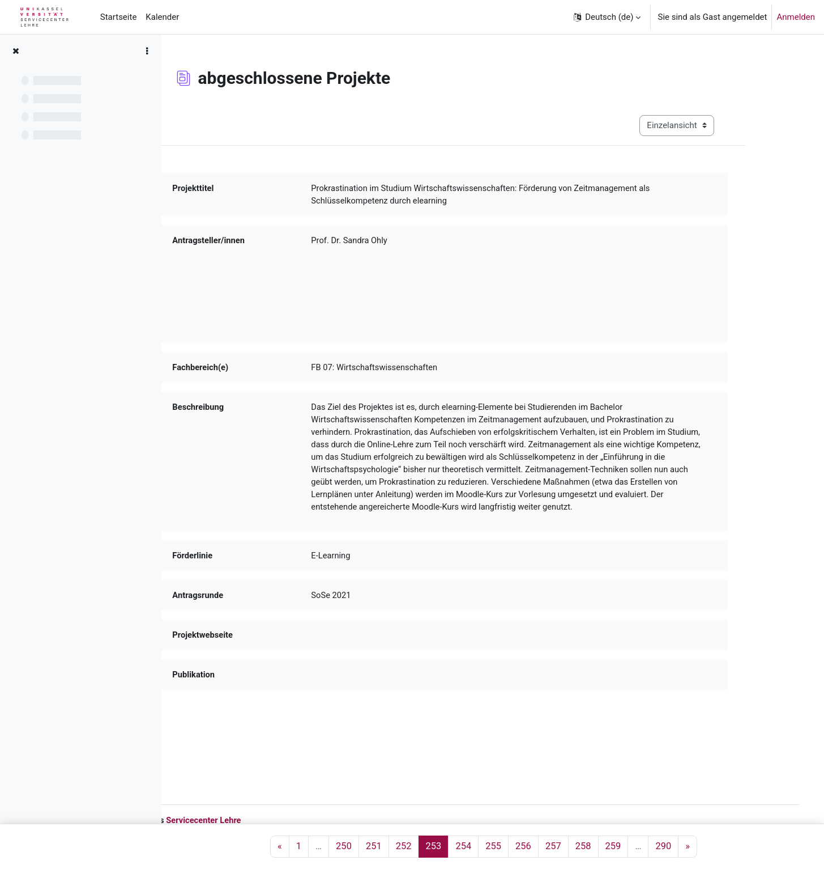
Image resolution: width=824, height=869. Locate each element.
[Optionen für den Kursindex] (146, 51)
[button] (606, 17)
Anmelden (795, 17)
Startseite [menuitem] (118, 17)
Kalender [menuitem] (162, 17)
